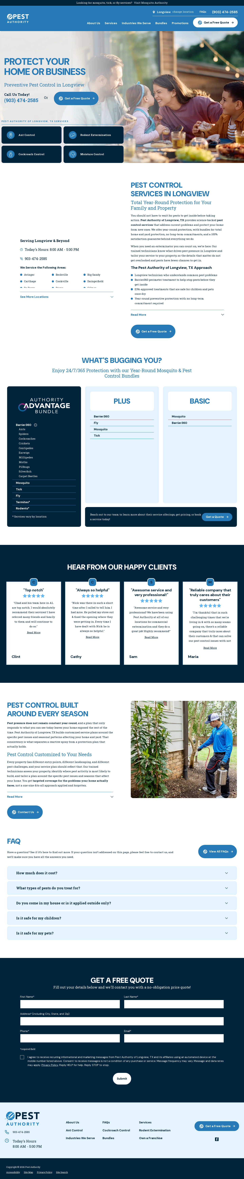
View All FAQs (217, 851)
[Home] (17, 18)
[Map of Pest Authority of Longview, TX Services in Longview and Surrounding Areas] (66, 207)
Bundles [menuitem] (161, 23)
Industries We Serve (80, 1138)
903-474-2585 (36, 258)
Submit (122, 1078)
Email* (127, 1031)
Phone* (24, 1031)
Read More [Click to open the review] (33, 632)
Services (145, 1122)
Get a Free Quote (215, 22)
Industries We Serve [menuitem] (136, 23)
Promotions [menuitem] (180, 23)
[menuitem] (13, 1172)
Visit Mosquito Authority (151, 2)
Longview (164, 12)
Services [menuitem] (111, 23)
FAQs (106, 1122)
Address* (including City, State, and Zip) (44, 1014)
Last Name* (131, 996)
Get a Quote (217, 517)
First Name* (27, 996)
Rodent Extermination (154, 1130)
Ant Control (74, 1130)
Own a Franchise (150, 1138)
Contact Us (25, 812)
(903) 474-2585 (225, 12)
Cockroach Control (116, 1130)
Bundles (108, 1138)
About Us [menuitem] (93, 23)
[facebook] (217, 1139)
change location (183, 11)
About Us (72, 1122)
